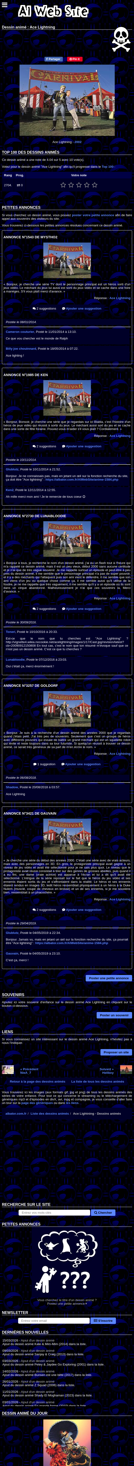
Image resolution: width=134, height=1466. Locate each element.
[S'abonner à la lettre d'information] (54, 1321)
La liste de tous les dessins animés (97, 1081)
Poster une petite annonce (109, 978)
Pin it (74, 59)
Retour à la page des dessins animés (37, 1081)
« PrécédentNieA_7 (29, 1070)
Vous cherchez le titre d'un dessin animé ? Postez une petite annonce (67, 1266)
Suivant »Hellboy (106, 1070)
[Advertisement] (67, 1164)
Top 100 (108, 166)
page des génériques (37, 1103)
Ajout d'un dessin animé (38, 1340)
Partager (53, 59)
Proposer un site (116, 1052)
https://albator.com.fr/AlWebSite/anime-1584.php (81, 479)
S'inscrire (103, 1321)
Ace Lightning (120, 298)
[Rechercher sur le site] (54, 1213)
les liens (72, 1103)
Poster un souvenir (114, 1015)
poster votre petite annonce (93, 215)
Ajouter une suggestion (81, 308)
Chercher (103, 1212)
